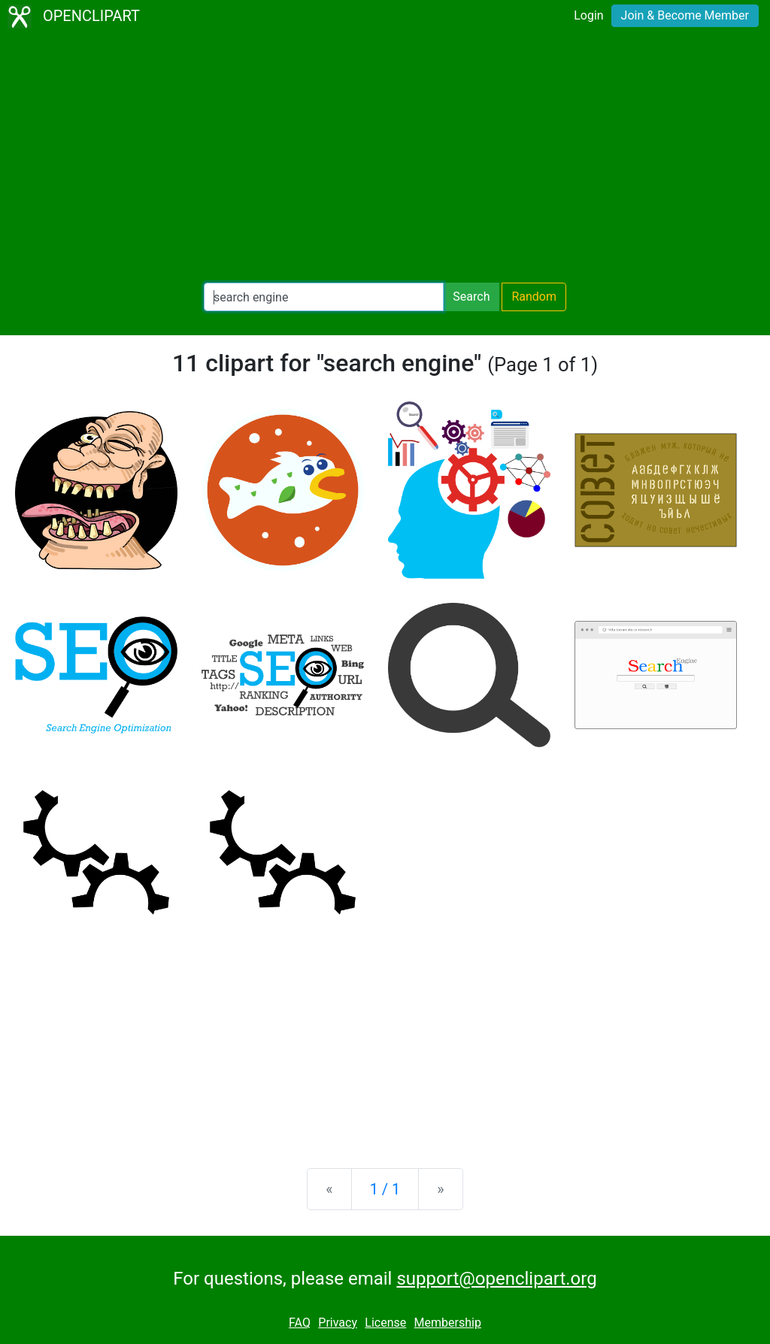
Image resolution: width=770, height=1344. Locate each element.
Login (588, 15)
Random (533, 296)
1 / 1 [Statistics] (385, 1189)
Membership (447, 1322)
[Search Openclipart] (324, 297)
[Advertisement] (385, 158)
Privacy (337, 1322)
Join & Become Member (685, 15)
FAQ (300, 1322)
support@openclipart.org (496, 1278)
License (385, 1322)
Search (471, 296)
